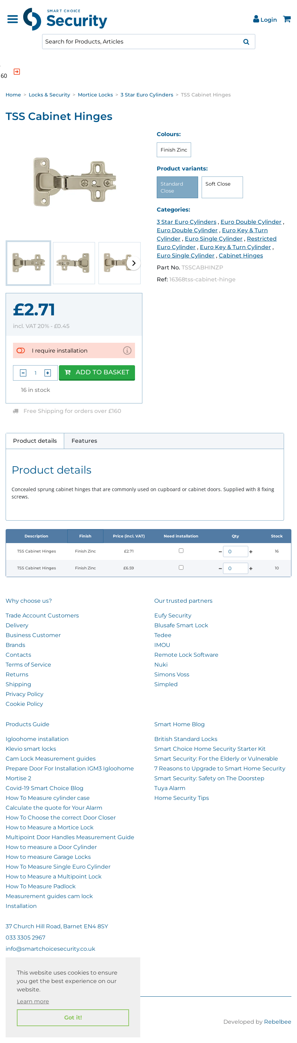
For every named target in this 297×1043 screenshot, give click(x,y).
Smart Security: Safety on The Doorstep (209, 778)
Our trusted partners (183, 600)
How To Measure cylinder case (48, 798)
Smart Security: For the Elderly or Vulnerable (216, 758)
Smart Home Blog (179, 724)
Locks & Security (49, 95)
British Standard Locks (185, 739)
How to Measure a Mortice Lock (50, 827)
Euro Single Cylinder (214, 238)
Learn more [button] (33, 1001)
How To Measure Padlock (41, 886)
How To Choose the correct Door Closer (61, 817)
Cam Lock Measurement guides (51, 758)
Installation (21, 906)
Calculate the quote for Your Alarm (54, 807)
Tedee (162, 635)
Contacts (18, 654)
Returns (17, 674)
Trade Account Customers (42, 615)
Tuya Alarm (169, 788)
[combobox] (148, 41)
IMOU (162, 645)
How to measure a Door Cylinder (51, 847)
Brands (15, 645)
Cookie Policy (24, 704)
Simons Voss (171, 674)
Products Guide (27, 724)
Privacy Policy (24, 694)
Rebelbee (277, 1021)
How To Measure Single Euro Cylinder (58, 866)
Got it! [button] (73, 1017)
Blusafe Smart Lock (181, 625)
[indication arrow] (81, 71)
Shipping (18, 684)
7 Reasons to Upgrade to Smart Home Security (219, 768)
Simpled (166, 684)
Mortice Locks (95, 95)
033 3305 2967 (25, 937)
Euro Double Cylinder (251, 222)
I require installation (60, 350)
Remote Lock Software (186, 654)
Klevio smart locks (31, 749)
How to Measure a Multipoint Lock (54, 876)
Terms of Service (28, 664)
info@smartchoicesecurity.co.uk (50, 948)
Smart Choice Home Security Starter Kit (210, 749)
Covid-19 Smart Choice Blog (44, 788)
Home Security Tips (181, 798)
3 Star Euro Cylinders (147, 95)
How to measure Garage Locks (48, 857)
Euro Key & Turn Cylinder (235, 247)
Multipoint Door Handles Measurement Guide (70, 837)
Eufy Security (172, 615)
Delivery (17, 625)
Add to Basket (97, 372)
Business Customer (33, 635)
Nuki (161, 664)
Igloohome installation (37, 739)
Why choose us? (29, 600)
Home (13, 95)
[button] (133, 263)
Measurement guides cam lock (49, 896)
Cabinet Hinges (241, 255)
